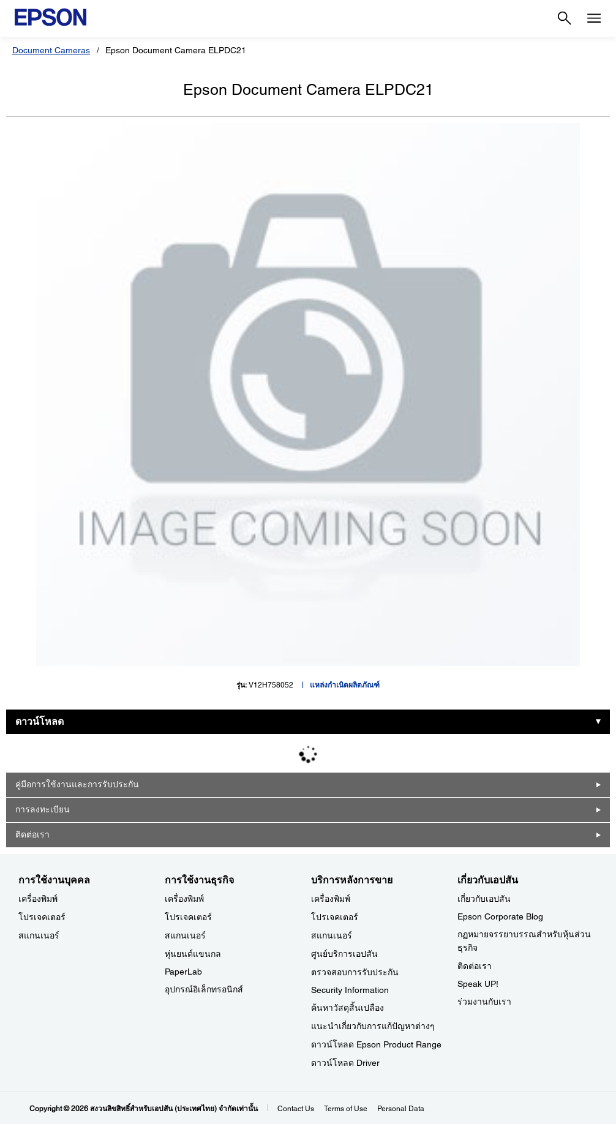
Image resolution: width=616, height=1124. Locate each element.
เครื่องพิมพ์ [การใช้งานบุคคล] (38, 899)
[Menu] (594, 18)
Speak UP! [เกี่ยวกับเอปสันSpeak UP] (477, 984)
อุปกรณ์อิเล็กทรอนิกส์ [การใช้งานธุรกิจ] (204, 989)
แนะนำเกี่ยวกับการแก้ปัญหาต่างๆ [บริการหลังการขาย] (373, 1026)
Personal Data (400, 1108)
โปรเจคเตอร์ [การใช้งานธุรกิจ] (188, 917)
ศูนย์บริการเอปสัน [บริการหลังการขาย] (344, 954)
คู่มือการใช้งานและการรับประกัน (77, 784)
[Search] (564, 18)
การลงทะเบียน (42, 809)
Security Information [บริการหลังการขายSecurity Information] (350, 990)
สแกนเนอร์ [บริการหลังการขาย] (331, 935)
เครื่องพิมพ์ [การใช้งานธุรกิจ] (184, 899)
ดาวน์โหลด (39, 721)
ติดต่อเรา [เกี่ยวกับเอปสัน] (474, 966)
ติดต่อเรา (32, 834)
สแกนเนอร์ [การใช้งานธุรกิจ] (185, 935)
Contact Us (295, 1108)
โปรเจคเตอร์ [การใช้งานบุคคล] (42, 917)
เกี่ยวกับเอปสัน (484, 899)
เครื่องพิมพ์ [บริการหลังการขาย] (330, 899)
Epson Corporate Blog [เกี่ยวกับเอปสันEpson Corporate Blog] (500, 916)
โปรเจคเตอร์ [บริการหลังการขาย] (334, 917)
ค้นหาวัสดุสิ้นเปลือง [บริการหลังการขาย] (347, 1008)
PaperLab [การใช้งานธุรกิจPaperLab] (183, 971)
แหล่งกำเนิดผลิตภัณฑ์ (345, 685)
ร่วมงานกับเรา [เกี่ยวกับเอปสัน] (484, 1001)
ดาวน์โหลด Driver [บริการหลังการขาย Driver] (345, 1063)
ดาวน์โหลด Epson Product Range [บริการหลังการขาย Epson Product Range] (376, 1044)
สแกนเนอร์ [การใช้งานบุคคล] (38, 935)
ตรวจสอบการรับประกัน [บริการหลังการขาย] (355, 972)
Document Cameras (51, 50)
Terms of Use (345, 1108)
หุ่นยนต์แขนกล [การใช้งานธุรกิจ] (193, 954)
